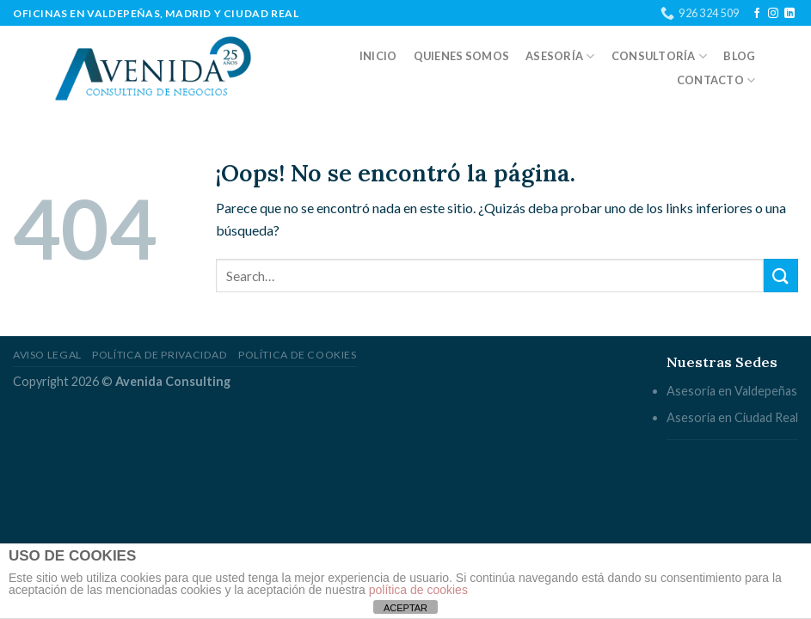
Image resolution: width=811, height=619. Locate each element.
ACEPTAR (405, 608)
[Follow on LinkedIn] (789, 14)
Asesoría (560, 56)
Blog (739, 56)
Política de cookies (297, 354)
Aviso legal (47, 354)
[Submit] (781, 275)
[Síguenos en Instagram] (773, 14)
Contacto (716, 80)
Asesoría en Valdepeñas (732, 390)
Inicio (378, 56)
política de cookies (418, 590)
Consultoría (659, 56)
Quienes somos (461, 56)
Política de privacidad (159, 354)
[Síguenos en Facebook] (757, 14)
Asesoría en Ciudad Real (732, 417)
